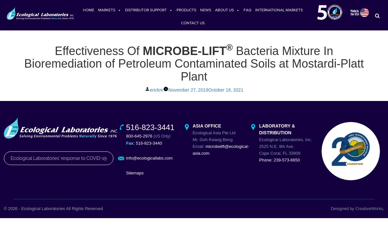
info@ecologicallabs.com (149, 162)
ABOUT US (227, 10)
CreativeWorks (369, 213)
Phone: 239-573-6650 (279, 164)
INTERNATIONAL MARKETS (279, 10)
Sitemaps (134, 177)
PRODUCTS (186, 10)
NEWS (205, 10)
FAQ (247, 10)
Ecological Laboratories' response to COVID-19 (59, 163)
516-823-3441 (150, 132)
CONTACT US (193, 23)
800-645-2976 (139, 140)
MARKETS (109, 10)
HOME (88, 10)
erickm (156, 94)
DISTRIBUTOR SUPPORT (149, 10)
